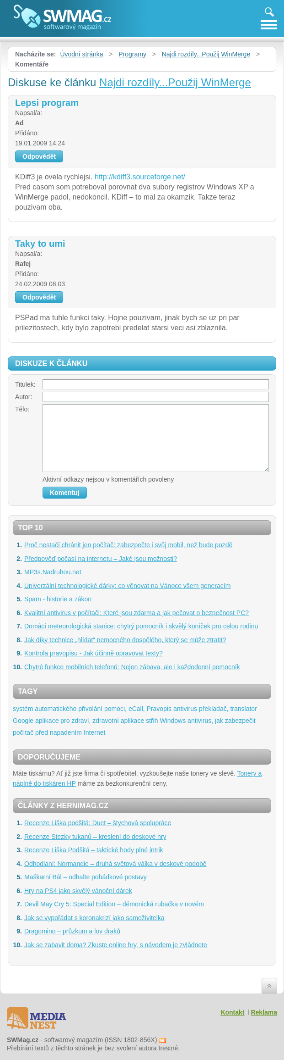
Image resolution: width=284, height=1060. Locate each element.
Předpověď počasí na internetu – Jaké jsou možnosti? (100, 558)
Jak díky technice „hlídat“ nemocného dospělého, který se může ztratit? (125, 640)
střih (152, 720)
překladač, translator (228, 708)
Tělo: (22, 409)
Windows (173, 720)
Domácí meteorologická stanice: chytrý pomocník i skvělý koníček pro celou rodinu (141, 626)
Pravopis (159, 708)
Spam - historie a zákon (57, 599)
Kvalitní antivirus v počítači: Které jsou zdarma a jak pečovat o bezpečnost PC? (136, 612)
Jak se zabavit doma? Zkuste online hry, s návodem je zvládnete (115, 945)
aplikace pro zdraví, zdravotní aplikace (89, 720)
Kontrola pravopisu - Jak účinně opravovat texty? (93, 653)
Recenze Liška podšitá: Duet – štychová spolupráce (97, 823)
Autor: (23, 396)
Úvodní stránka (81, 54)
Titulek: (25, 384)
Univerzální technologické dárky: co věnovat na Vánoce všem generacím (127, 585)
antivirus (185, 708)
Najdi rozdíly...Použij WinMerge (206, 54)
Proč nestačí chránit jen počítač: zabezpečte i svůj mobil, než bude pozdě (128, 545)
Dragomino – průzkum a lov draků (72, 931)
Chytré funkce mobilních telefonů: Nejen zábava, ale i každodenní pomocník (132, 667)
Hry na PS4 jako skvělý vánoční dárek (78, 890)
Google (23, 720)
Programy (132, 54)
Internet (94, 732)
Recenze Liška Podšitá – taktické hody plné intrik (93, 850)
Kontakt (232, 1012)
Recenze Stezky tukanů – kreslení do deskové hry (95, 836)
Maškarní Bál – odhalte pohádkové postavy (85, 877)
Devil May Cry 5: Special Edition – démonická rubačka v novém (114, 904)
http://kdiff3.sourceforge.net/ (140, 177)
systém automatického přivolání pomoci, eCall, (79, 708)
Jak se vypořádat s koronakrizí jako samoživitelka (94, 917)
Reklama (264, 1012)
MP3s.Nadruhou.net (52, 572)
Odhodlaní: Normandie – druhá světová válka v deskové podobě (115, 863)
